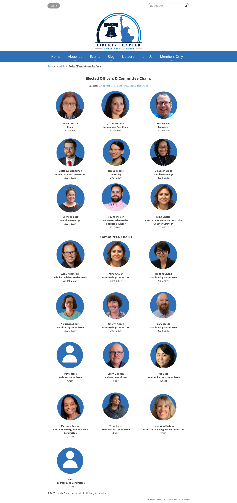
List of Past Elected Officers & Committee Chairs (123, 85)
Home (50, 66)
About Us (61, 66)
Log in (53, 5)
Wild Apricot (164, 499)
